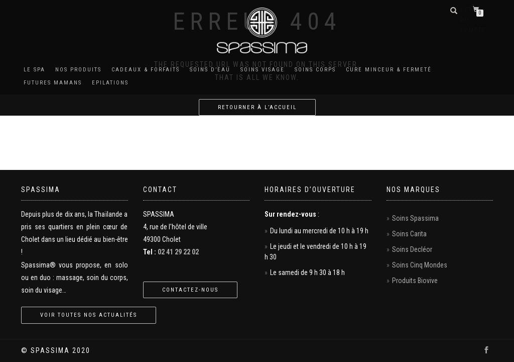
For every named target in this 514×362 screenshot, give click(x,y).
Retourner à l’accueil (257, 107)
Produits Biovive (415, 281)
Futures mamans (53, 82)
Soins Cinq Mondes (419, 265)
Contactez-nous (190, 290)
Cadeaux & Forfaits (145, 69)
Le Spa (34, 69)
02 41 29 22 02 (178, 252)
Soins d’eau (210, 69)
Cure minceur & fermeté (389, 69)
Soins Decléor (412, 249)
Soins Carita (409, 234)
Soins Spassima (415, 218)
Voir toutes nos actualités (88, 315)
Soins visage (262, 69)
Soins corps (315, 69)
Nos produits (78, 69)
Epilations (110, 82)
